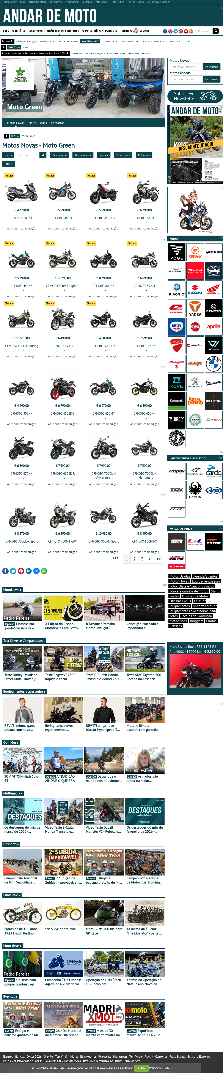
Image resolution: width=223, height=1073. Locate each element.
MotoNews (12, 589)
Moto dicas (12, 946)
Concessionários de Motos (189, 591)
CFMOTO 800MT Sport (103, 541)
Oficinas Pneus (180, 601)
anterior (77, 53)
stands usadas (110, 41)
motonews (127, 41)
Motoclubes (123, 31)
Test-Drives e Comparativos (24, 640)
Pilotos (211, 621)
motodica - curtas (180, 41)
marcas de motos (68, 41)
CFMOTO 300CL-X (103, 346)
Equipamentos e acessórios (24, 691)
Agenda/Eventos (205, 576)
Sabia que (11, 895)
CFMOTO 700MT (144, 218)
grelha (15, 136)
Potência (144, 155)
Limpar (8, 155)
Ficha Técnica (177, 1057)
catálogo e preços (26, 41)
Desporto (11, 844)
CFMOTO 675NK (22, 473)
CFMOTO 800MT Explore (62, 286)
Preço (9, 163)
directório (14, 47)
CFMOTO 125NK (144, 346)
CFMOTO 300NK (22, 413)
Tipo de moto (83, 155)
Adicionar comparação (21, 228)
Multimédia (13, 793)
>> (159, 559)
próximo (146, 53)
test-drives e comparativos (151, 41)
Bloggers (196, 621)
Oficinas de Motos (195, 596)
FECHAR (141, 1068)
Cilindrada (123, 155)
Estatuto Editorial (199, 1057)
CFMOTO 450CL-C (103, 218)
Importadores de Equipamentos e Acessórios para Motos (192, 611)
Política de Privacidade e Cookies (22, 1061)
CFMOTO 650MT (104, 413)
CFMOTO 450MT (63, 218)
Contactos (57, 123)
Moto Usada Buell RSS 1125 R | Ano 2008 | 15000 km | (195, 666)
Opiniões (11, 742)
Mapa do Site (132, 1061)
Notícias (20, 31)
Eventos (8, 31)
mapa (25, 47)
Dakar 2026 (35, 31)
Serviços (108, 31)
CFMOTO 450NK (22, 286)
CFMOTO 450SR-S (62, 413)
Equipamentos (74, 31)
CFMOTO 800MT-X (144, 541)
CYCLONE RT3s (22, 218)
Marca (103, 155)
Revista (144, 31)
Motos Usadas (37, 123)
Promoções (93, 31)
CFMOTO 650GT (144, 286)
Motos (59, 31)
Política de (160, 1068)
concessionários (90, 41)
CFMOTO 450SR (62, 346)
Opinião (49, 31)
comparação (28, 136)
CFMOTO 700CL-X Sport (21, 541)
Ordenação (59, 155)
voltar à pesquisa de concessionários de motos (112, 53)
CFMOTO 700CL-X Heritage (144, 475)
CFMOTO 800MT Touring (21, 346)
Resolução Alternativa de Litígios (102, 1061)
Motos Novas (15, 123)
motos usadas (47, 41)
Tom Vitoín (61, 1057)
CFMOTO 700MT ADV (62, 541)
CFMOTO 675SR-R (62, 473)
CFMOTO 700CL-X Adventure (103, 475)
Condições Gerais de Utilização (62, 1061)
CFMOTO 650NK (144, 413)
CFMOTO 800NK (104, 286)
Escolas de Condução (196, 616)
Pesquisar (211, 67)
